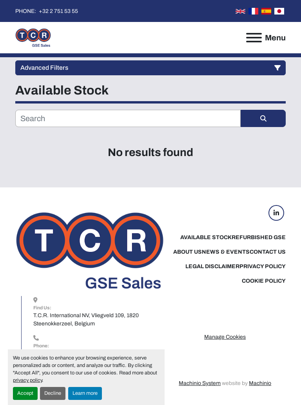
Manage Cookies (225, 337)
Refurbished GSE (259, 237)
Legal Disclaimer (212, 266)
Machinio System (200, 383)
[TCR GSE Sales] (89, 250)
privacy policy (27, 380)
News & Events (226, 252)
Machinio (260, 383)
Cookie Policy (264, 281)
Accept (25, 393)
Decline (52, 393)
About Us (187, 252)
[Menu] (254, 37)
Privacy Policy (262, 266)
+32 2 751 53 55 (58, 11)
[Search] (128, 118)
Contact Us (268, 252)
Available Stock (206, 237)
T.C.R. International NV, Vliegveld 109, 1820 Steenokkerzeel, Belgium (86, 319)
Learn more (85, 393)
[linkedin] (276, 213)
